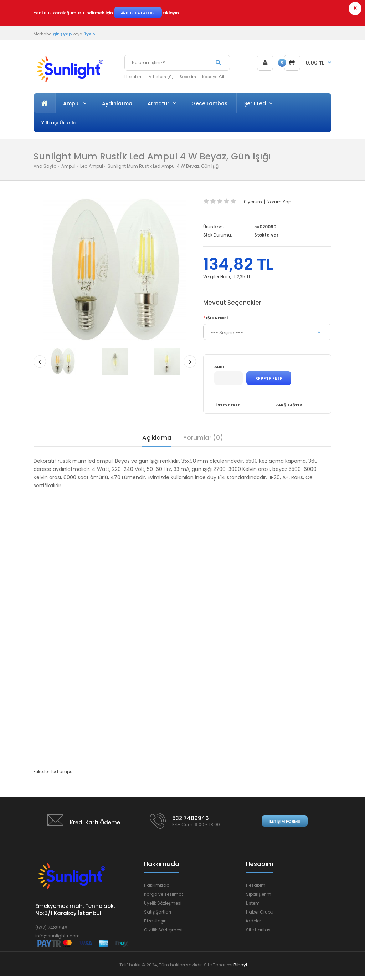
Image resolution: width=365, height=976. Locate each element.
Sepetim (188, 77)
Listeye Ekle (227, 405)
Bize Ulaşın (155, 921)
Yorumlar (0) (203, 437)
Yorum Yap (279, 202)
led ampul (62, 771)
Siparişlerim (258, 894)
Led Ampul (91, 166)
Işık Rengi (217, 318)
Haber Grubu (259, 912)
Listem (253, 903)
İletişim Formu (284, 821)
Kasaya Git (213, 77)
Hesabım (133, 77)
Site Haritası (259, 930)
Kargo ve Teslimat (163, 894)
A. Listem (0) (161, 77)
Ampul (68, 166)
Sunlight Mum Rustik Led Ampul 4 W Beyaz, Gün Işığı (163, 166)
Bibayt (240, 965)
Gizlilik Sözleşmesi (163, 930)
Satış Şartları (157, 912)
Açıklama (156, 437)
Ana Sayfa (45, 166)
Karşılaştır (288, 405)
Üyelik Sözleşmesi (162, 903)
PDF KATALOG (138, 13)
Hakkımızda (157, 885)
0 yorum (253, 202)
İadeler (253, 921)
